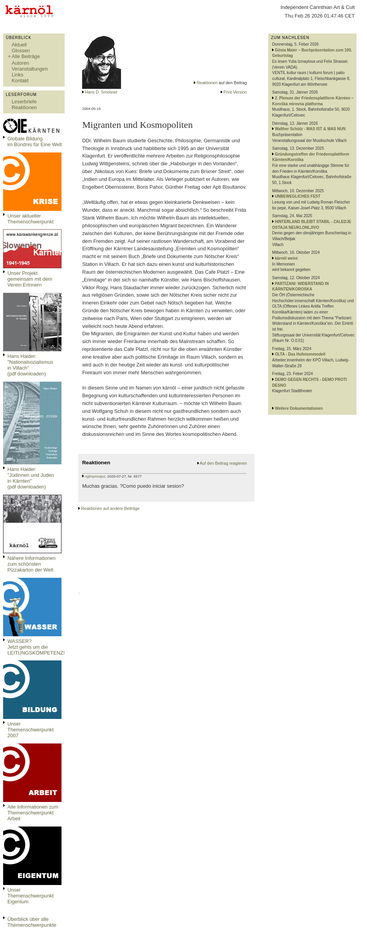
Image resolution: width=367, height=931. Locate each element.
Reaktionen (24, 107)
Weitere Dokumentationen (299, 408)
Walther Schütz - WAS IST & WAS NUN (310, 129)
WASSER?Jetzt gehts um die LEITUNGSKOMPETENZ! (36, 647)
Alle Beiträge (26, 56)
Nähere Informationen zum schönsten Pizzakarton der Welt (31, 564)
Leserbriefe (24, 101)
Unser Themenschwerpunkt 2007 (30, 729)
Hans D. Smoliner (101, 92)
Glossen (21, 50)
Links (17, 75)
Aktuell (19, 45)
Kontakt (20, 80)
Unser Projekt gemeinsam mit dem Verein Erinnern (29, 279)
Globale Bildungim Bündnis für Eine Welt (34, 141)
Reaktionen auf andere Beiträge (110, 508)
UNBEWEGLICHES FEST (297, 196)
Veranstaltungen (30, 69)
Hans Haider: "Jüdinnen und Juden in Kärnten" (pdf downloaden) (30, 478)
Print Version (235, 92)
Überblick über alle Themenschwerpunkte (31, 922)
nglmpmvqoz (95, 476)
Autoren (20, 63)
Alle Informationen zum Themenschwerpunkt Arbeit (32, 812)
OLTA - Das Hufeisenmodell (300, 354)
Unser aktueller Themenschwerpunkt (30, 219)
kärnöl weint (286, 258)
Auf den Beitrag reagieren (223, 463)
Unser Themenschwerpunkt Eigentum (30, 895)
